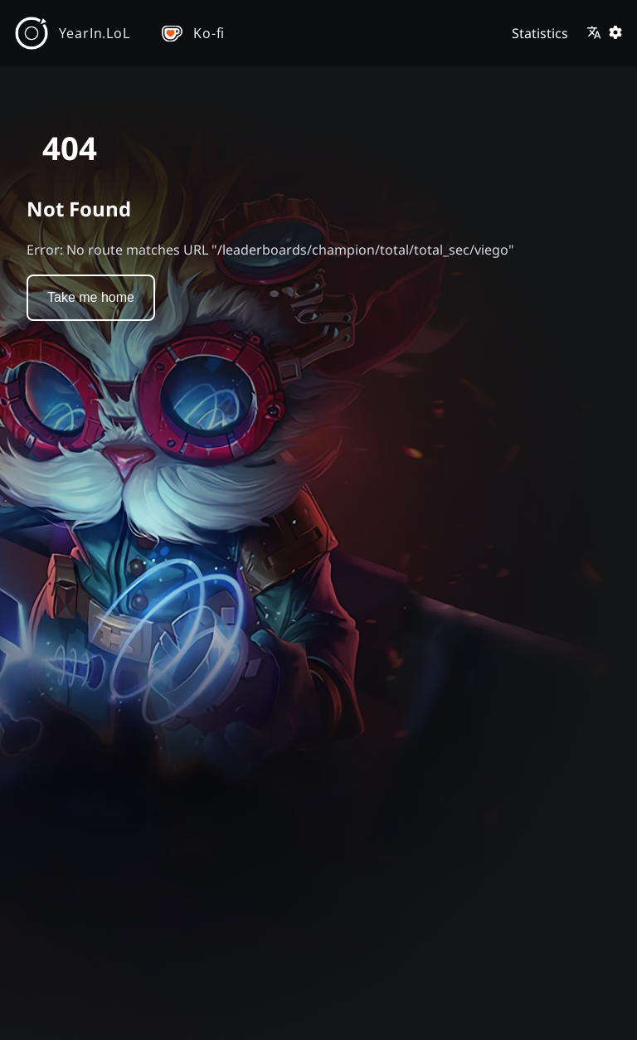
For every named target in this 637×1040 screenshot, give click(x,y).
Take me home (90, 297)
